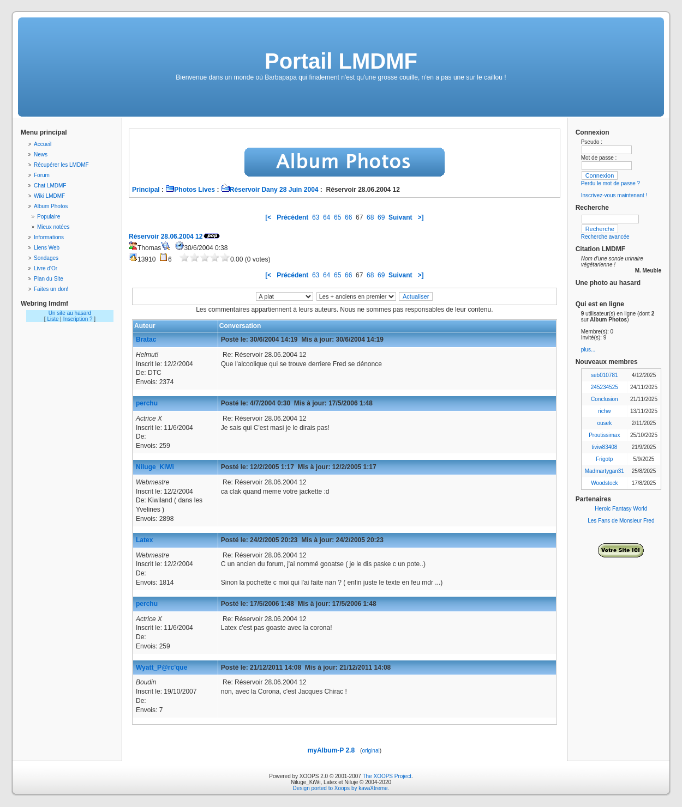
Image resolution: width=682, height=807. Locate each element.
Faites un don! (51, 289)
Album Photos (51, 206)
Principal (146, 189)
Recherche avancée (605, 237)
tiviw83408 (604, 447)
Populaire (48, 217)
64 (326, 217)
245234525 (604, 387)
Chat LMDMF (50, 186)
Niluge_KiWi (155, 467)
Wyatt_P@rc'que (161, 667)
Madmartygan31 (604, 471)
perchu (147, 403)
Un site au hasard (70, 313)
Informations (49, 237)
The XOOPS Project (386, 776)
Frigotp (604, 459)
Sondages (46, 258)
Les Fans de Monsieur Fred (621, 521)
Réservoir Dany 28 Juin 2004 (270, 189)
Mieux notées (53, 227)
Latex (144, 540)
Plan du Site (48, 279)
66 (348, 217)
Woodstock (604, 483)
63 (315, 217)
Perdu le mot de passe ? (610, 183)
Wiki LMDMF (49, 196)
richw (604, 411)
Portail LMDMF (341, 61)
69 (381, 217)
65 (337, 217)
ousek (604, 423)
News (40, 154)
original (370, 751)
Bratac (146, 339)
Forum (42, 175)
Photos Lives (190, 189)
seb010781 (604, 375)
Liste (52, 319)
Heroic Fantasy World (621, 509)
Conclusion (604, 399)
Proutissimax (604, 435)
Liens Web (46, 248)
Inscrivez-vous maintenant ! (614, 195)
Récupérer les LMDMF (61, 165)
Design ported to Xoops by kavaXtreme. (341, 788)
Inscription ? (78, 319)
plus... (588, 350)
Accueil (42, 144)
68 (370, 217)
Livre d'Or (45, 268)
